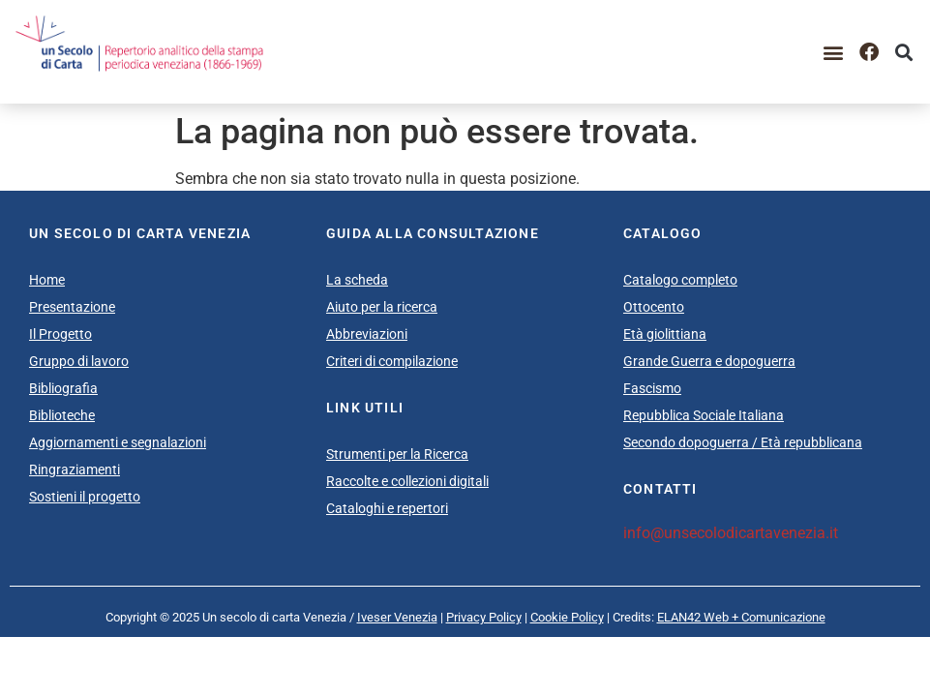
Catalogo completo (680, 280)
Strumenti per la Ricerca (397, 454)
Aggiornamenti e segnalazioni (117, 442)
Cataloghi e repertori (387, 508)
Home (47, 280)
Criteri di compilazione (392, 361)
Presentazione (72, 307)
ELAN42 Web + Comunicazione (741, 617)
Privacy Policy (484, 617)
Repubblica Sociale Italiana (703, 415)
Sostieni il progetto (84, 496)
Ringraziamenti (74, 469)
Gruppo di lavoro (79, 361)
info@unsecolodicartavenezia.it (730, 533)
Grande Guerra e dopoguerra (709, 361)
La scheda (357, 280)
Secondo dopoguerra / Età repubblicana (742, 442)
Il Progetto (60, 334)
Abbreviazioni (366, 334)
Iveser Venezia (397, 617)
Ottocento (653, 307)
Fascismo (652, 388)
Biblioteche (62, 415)
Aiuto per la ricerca (381, 307)
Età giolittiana (664, 334)
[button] (834, 52)
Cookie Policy (567, 617)
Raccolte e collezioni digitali (407, 481)
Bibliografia (63, 388)
